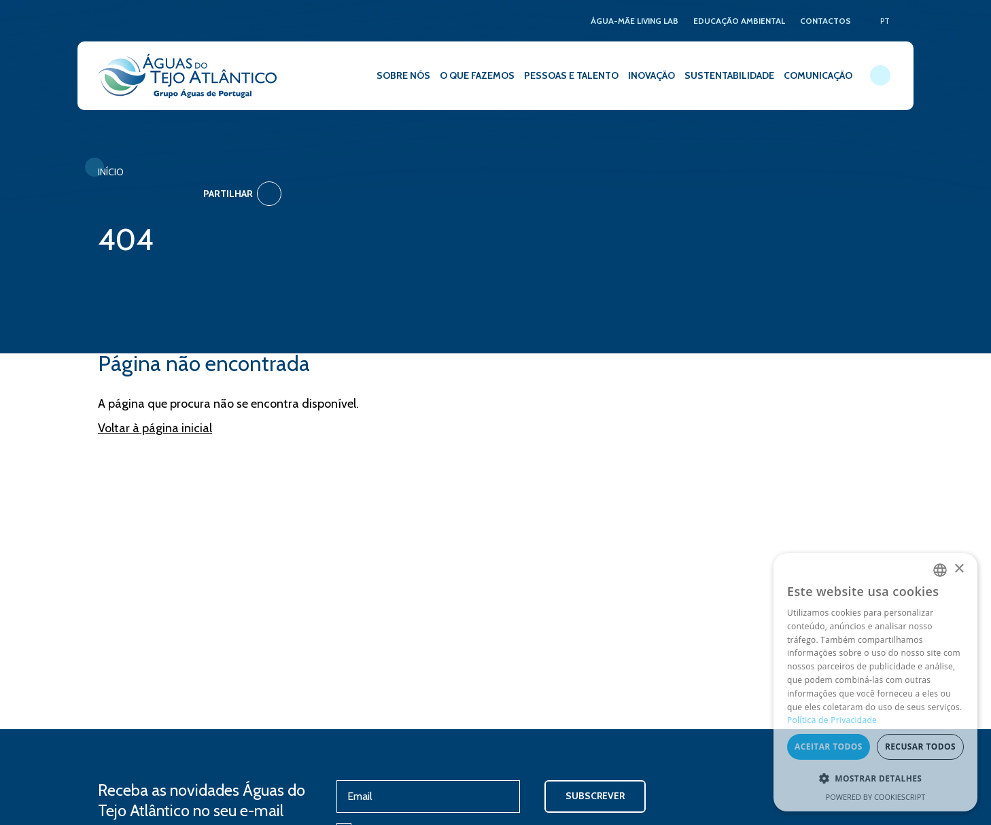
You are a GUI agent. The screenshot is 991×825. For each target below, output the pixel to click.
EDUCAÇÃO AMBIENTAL (739, 21)
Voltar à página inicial (155, 410)
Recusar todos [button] (920, 747)
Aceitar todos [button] (829, 747)
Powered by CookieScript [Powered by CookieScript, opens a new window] (876, 797)
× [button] (959, 570)
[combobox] (940, 570)
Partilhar (854, 175)
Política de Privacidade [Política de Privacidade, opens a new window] (832, 720)
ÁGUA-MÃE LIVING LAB (634, 21)
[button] (875, 778)
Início (111, 172)
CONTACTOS (825, 21)
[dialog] (875, 682)
